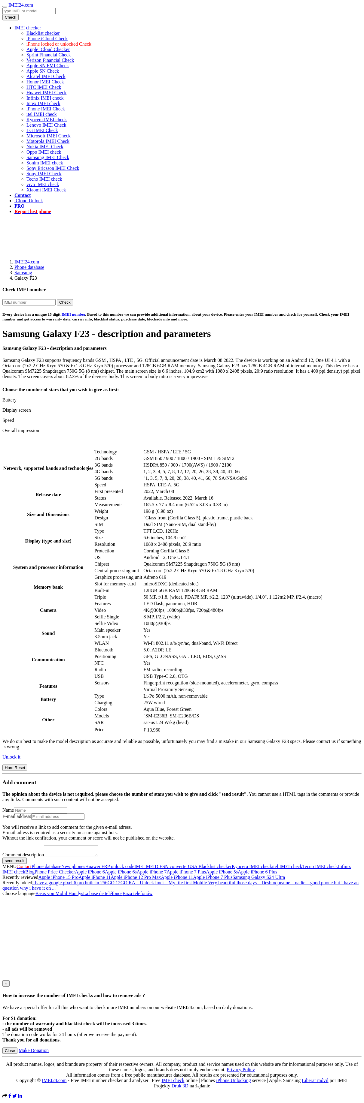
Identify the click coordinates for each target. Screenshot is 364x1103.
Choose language (18, 895)
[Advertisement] (182, 232)
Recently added (17, 884)
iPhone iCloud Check (47, 38)
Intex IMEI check (43, 103)
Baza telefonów (137, 895)
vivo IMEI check (42, 184)
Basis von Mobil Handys (59, 895)
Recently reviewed (20, 879)
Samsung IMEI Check (47, 157)
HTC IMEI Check (43, 87)
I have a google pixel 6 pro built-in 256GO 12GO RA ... (86, 884)
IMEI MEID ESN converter (161, 868)
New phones (73, 868)
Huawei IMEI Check (46, 92)
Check (10, 17)
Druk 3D (179, 1087)
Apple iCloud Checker (48, 49)
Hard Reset (15, 767)
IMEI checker (27, 27)
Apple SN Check (42, 71)
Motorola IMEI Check (47, 141)
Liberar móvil (315, 1082)
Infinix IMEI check (45, 98)
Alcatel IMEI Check (46, 76)
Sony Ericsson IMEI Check (52, 168)
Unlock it (11, 756)
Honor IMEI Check (45, 81)
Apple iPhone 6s (121, 873)
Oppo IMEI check (43, 152)
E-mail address (16, 816)
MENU (9, 868)
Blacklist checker (43, 33)
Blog (30, 873)
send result (14, 862)
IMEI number (73, 314)
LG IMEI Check (42, 130)
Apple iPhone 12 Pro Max (136, 879)
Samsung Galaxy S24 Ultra (258, 879)
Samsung (23, 272)
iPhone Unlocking (233, 1082)
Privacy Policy (241, 1071)
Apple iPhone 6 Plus (257, 873)
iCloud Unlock (28, 200)
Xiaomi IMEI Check (46, 189)
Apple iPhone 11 (94, 879)
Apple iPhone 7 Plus (186, 873)
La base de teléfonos (102, 895)
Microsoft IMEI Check (48, 135)
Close (10, 1052)
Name (8, 810)
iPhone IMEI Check (45, 108)
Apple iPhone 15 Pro (58, 879)
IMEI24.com (20, 5)
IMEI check (172, 1082)
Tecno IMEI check (44, 179)
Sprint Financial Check (48, 54)
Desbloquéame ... (278, 884)
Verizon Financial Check (50, 60)
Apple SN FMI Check (47, 65)
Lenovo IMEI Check (46, 125)
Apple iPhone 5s (222, 873)
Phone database (29, 267)
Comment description (23, 856)
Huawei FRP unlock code (109, 868)
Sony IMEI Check (43, 173)
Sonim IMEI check (44, 162)
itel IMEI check (41, 114)
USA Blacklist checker (210, 868)
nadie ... (302, 884)
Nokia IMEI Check (44, 146)
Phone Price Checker (55, 873)
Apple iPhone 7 (152, 873)
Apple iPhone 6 (90, 873)
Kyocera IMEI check (46, 119)
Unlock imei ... (154, 884)
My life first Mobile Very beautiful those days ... (215, 884)
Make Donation (34, 1052)
